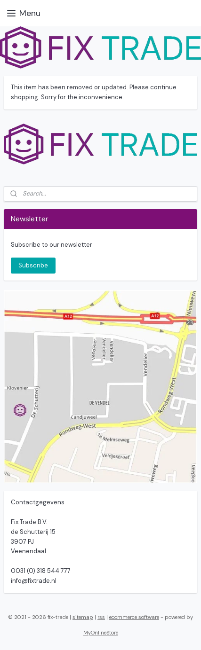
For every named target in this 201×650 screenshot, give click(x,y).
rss (101, 617)
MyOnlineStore (100, 632)
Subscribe (33, 265)
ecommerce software (134, 617)
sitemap (82, 617)
